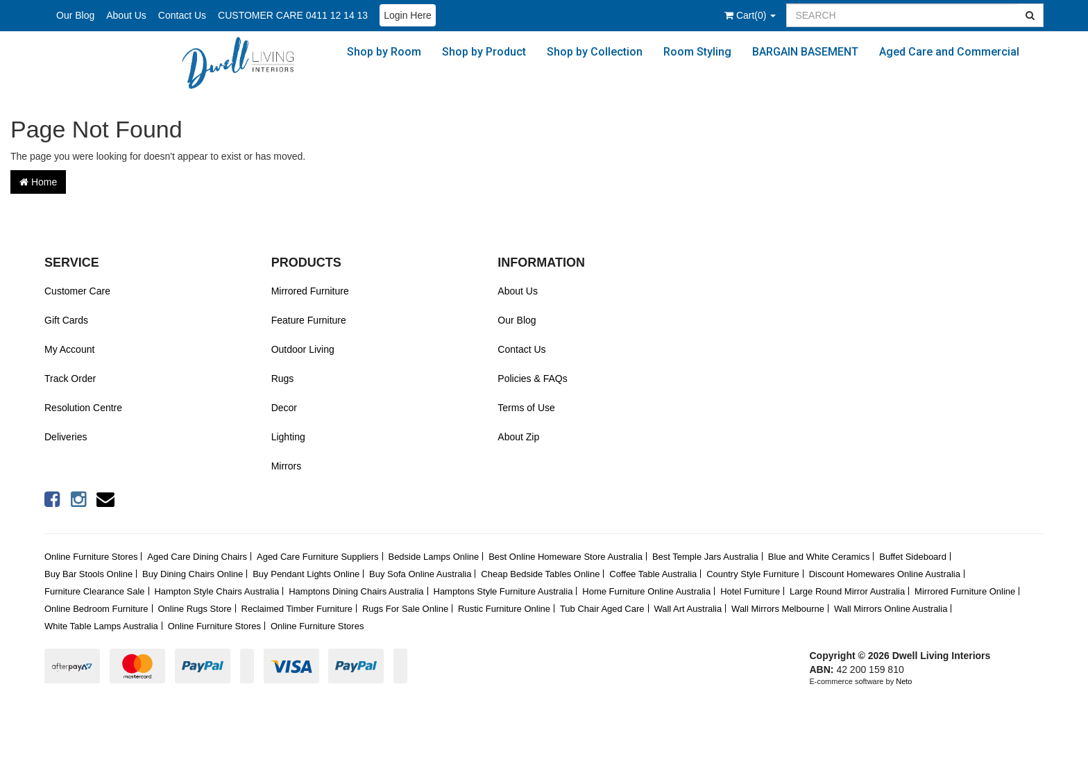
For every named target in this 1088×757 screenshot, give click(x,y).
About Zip (518, 436)
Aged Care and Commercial (949, 51)
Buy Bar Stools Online (88, 574)
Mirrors (286, 466)
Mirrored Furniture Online (965, 591)
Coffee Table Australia (653, 574)
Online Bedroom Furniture (96, 609)
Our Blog (75, 15)
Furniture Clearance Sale (94, 591)
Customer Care (77, 291)
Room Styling (697, 51)
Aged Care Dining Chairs (197, 556)
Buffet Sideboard (912, 556)
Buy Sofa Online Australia (420, 574)
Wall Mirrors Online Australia (891, 609)
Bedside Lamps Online (433, 556)
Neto (904, 681)
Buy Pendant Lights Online (306, 574)
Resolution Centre (83, 407)
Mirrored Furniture (310, 291)
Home (38, 182)
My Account (69, 349)
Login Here (408, 15)
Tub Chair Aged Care (602, 609)
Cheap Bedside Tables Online (540, 574)
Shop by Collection (595, 51)
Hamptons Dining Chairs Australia (356, 591)
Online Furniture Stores (90, 556)
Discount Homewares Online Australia (884, 574)
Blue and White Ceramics (819, 556)
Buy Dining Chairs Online (192, 574)
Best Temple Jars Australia (705, 556)
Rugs (282, 378)
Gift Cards (66, 320)
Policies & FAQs (532, 378)
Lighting (288, 436)
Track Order (70, 378)
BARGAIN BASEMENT (805, 51)
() (750, 15)
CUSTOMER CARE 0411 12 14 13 (293, 15)
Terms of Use (526, 407)
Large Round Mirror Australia (847, 591)
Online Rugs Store (194, 609)
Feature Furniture (308, 320)
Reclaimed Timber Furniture (296, 609)
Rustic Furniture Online (504, 609)
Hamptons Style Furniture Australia (503, 591)
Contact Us (182, 15)
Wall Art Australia (688, 609)
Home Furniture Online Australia (646, 591)
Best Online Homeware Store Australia (565, 556)
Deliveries (65, 436)
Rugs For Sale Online (405, 609)
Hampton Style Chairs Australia (216, 591)
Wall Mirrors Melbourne (777, 609)
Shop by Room (384, 51)
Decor (284, 407)
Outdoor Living (302, 349)
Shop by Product (484, 51)
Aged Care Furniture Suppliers (318, 556)
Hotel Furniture (750, 591)
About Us (126, 15)
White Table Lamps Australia (101, 626)
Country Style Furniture (752, 574)
